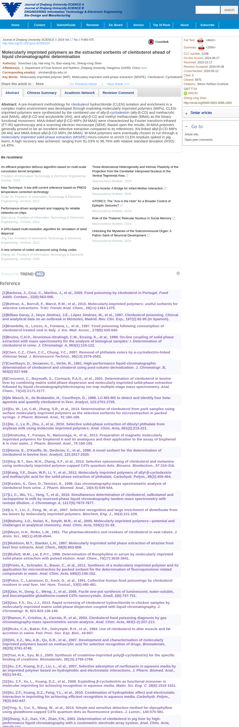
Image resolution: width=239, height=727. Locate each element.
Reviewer (92, 25)
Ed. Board (116, 25)
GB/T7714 (190, 89)
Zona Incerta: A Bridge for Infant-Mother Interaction (129, 189)
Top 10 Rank (161, 25)
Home (15, 25)
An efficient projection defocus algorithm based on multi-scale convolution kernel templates (43, 169)
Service (139, 25)
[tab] (12, 93)
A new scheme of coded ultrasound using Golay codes (39, 250)
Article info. (192, 134)
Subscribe (207, 25)
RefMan (211, 84)
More (40, 84)
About (184, 25)
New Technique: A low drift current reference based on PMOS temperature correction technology (43, 190)
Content (39, 25)
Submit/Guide (66, 25)
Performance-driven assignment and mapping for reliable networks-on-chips (40, 210)
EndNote (223, 84)
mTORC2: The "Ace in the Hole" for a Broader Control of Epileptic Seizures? (131, 203)
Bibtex (201, 84)
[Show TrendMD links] (178, 273)
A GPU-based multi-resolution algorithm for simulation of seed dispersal (44, 231)
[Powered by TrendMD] (23, 274)
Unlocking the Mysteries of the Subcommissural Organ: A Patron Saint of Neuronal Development (131, 233)
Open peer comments (198, 139)
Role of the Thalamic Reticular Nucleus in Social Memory (133, 218)
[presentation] (12, 93)
